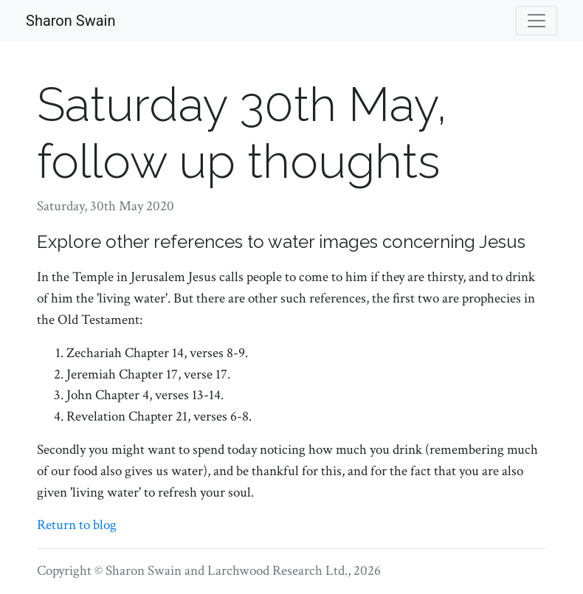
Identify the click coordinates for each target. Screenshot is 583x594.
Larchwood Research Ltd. (277, 571)
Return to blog (77, 525)
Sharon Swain (70, 21)
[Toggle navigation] (536, 20)
